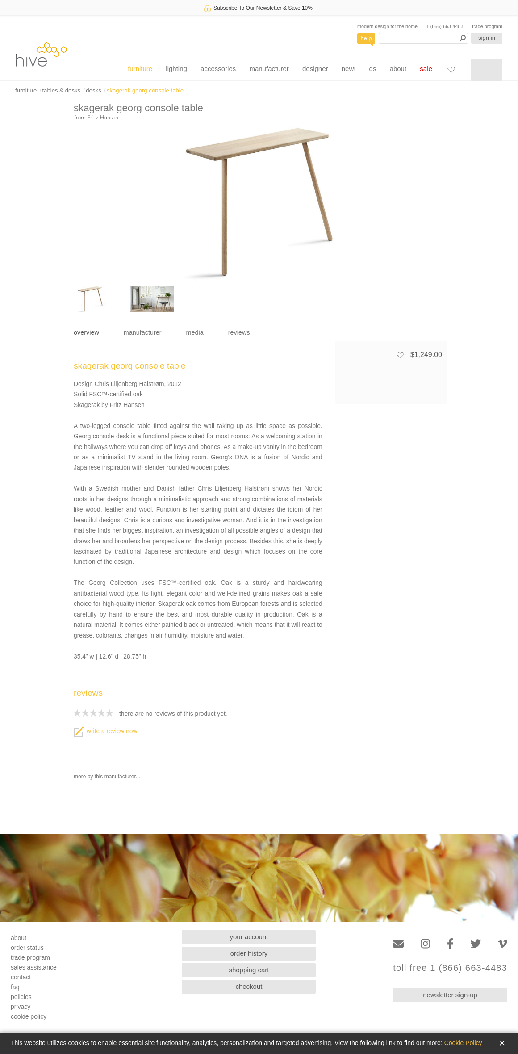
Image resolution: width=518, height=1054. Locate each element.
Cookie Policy (463, 1042)
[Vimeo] (502, 944)
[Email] (398, 944)
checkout (248, 986)
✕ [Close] (502, 1043)
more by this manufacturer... (107, 776)
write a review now (105, 731)
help (366, 38)
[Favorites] (451, 69)
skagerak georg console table (145, 90)
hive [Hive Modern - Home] (41, 54)
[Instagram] (425, 944)
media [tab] (195, 332)
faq (15, 987)
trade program (487, 26)
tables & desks (61, 90)
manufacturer (268, 68)
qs (372, 68)
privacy (20, 1006)
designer (315, 68)
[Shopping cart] (486, 70)
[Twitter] (475, 944)
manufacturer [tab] (143, 332)
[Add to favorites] (400, 355)
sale (426, 68)
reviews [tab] (239, 332)
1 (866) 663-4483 (445, 26)
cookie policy (28, 1016)
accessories (218, 68)
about (398, 68)
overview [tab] (86, 332)
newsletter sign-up (450, 995)
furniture (140, 68)
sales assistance (34, 967)
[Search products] (423, 38)
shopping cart (249, 970)
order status (27, 947)
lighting (176, 68)
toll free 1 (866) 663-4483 (450, 968)
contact (21, 977)
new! (349, 68)
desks (93, 90)
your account (249, 937)
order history (248, 953)
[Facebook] (450, 944)
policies (21, 996)
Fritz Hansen (102, 117)
